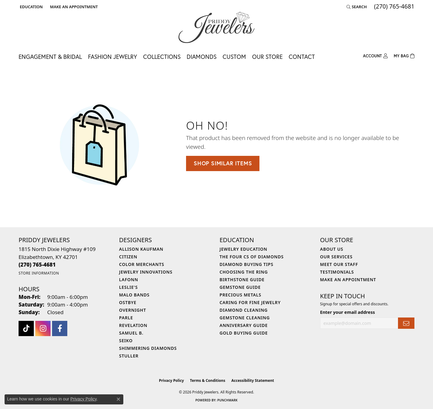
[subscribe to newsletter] (406, 323)
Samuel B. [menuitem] (131, 333)
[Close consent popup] (118, 399)
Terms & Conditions (207, 380)
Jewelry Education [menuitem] (243, 249)
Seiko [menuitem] (126, 340)
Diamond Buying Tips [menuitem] (246, 264)
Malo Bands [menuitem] (134, 295)
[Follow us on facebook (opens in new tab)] (59, 328)
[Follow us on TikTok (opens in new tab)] (26, 328)
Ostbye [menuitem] (127, 302)
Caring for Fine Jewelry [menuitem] (250, 302)
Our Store (267, 56)
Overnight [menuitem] (132, 310)
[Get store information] (39, 273)
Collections (162, 56)
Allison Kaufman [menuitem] (141, 249)
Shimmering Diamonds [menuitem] (148, 348)
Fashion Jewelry (112, 56)
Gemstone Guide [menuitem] (240, 287)
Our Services (336, 257)
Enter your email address (347, 312)
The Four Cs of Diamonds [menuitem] (251, 257)
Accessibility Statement (252, 380)
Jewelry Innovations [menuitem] (145, 272)
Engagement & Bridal (50, 56)
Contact (302, 56)
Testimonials (337, 272)
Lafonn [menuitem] (128, 279)
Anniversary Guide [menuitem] (244, 325)
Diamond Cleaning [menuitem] (244, 310)
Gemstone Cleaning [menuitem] (245, 318)
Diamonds (201, 56)
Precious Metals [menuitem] (240, 295)
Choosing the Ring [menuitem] (244, 272)
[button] (31, 7)
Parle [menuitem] (126, 318)
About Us (331, 249)
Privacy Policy (171, 380)
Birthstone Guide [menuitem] (242, 279)
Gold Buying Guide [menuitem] (244, 333)
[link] (73, 7)
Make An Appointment (348, 279)
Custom (234, 56)
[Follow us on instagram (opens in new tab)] (43, 328)
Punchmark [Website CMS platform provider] (227, 400)
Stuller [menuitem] (129, 356)
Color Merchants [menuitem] (141, 264)
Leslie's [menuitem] (128, 287)
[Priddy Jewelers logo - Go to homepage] (216, 27)
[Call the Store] (37, 264)
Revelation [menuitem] (133, 325)
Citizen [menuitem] (128, 257)
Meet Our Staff (339, 264)
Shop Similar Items (223, 163)
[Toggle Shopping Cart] (404, 56)
